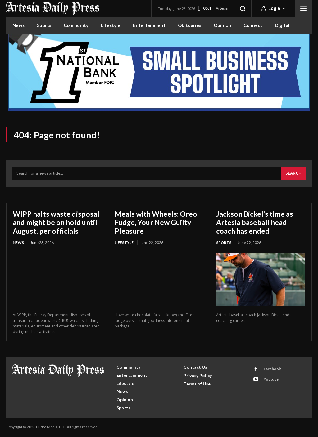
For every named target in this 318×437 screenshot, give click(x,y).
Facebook (272, 370)
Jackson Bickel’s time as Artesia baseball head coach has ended (256, 223)
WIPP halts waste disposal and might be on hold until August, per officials (57, 223)
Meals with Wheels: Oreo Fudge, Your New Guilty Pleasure (157, 223)
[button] (242, 8)
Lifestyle (124, 243)
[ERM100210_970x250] (159, 72)
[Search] (293, 175)
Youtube (270, 380)
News (18, 243)
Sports (223, 243)
